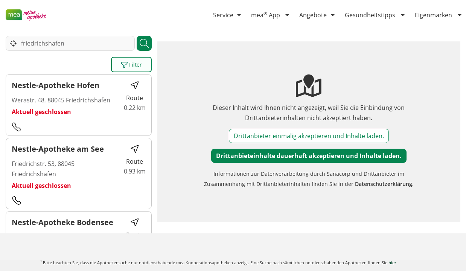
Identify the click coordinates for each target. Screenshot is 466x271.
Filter (131, 65)
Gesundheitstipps (370, 15)
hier (392, 262)
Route (134, 91)
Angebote (313, 15)
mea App (265, 14)
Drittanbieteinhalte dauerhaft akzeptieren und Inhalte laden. (309, 156)
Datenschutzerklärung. (384, 183)
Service (223, 15)
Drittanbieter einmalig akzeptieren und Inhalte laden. (309, 136)
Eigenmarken (433, 15)
